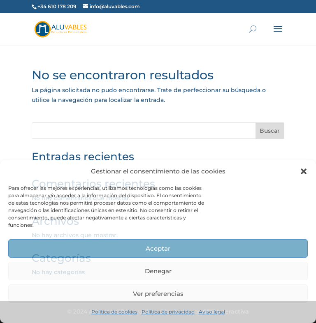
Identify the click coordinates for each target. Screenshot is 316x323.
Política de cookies (114, 312)
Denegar (158, 271)
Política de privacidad (168, 312)
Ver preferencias (158, 294)
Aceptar (158, 248)
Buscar (270, 130)
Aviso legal (212, 312)
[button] (304, 171)
